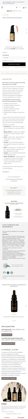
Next (26, 32)
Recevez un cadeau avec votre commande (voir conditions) (14, 47)
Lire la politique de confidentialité (7, 411)
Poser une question (8, 343)
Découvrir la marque (9, 378)
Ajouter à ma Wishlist (20, 67)
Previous (26, 29)
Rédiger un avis (7, 334)
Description (7, 79)
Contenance (5, 55)
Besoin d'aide (5, 67)
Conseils (5, 172)
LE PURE (6, 15)
